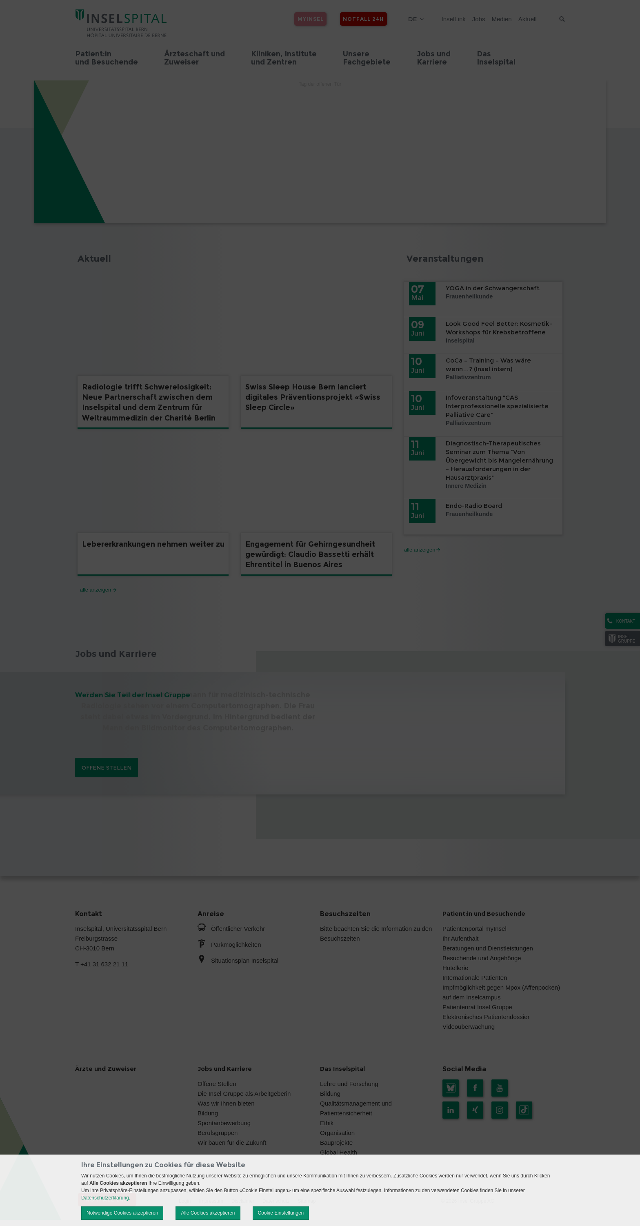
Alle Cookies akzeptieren (208, 1213)
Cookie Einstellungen (281, 1213)
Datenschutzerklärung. (105, 1198)
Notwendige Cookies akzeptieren (122, 1213)
